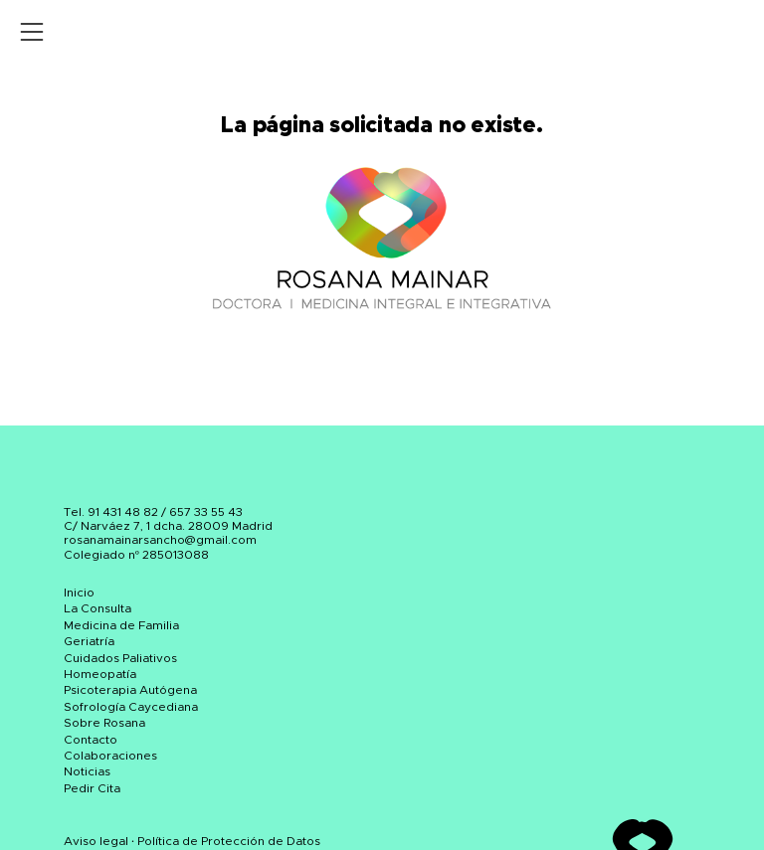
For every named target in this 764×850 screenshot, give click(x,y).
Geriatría (89, 641)
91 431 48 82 (123, 512)
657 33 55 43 (206, 512)
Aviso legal (96, 841)
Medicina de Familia (121, 625)
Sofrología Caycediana (131, 707)
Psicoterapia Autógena (130, 690)
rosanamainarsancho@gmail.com (160, 540)
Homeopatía (100, 674)
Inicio (79, 592)
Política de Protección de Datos (228, 841)
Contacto (90, 740)
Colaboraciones (110, 756)
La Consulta (97, 608)
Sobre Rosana (104, 723)
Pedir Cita (92, 788)
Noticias (87, 771)
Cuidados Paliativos (120, 658)
